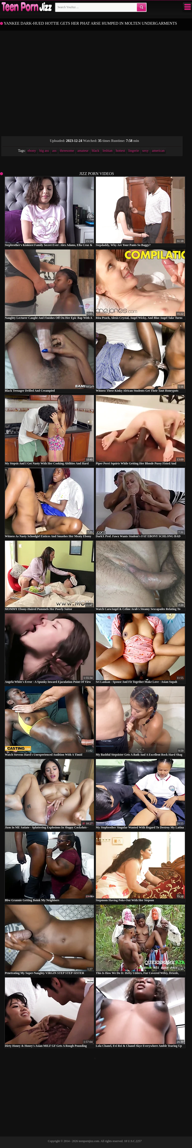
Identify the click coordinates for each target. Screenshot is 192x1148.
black (95, 151)
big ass (44, 151)
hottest (120, 151)
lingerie (133, 151)
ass (54, 151)
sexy (145, 151)
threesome (67, 151)
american (158, 151)
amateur (82, 151)
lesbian (107, 151)
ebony (32, 151)
